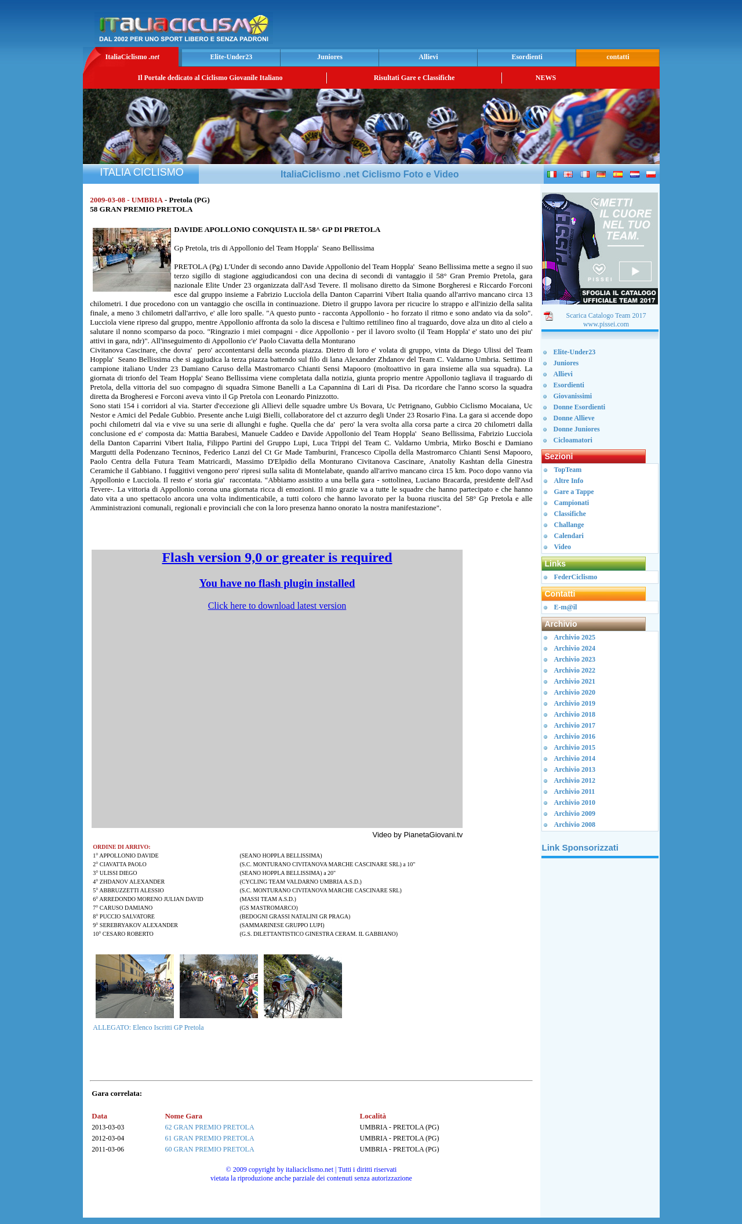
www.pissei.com (606, 324)
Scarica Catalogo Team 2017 (606, 315)
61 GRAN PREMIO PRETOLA (209, 1138)
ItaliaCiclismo (132, 57)
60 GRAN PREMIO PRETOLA (209, 1149)
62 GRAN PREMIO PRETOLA (209, 1127)
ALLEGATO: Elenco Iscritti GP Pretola (148, 1027)
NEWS (546, 78)
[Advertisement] (521, 26)
